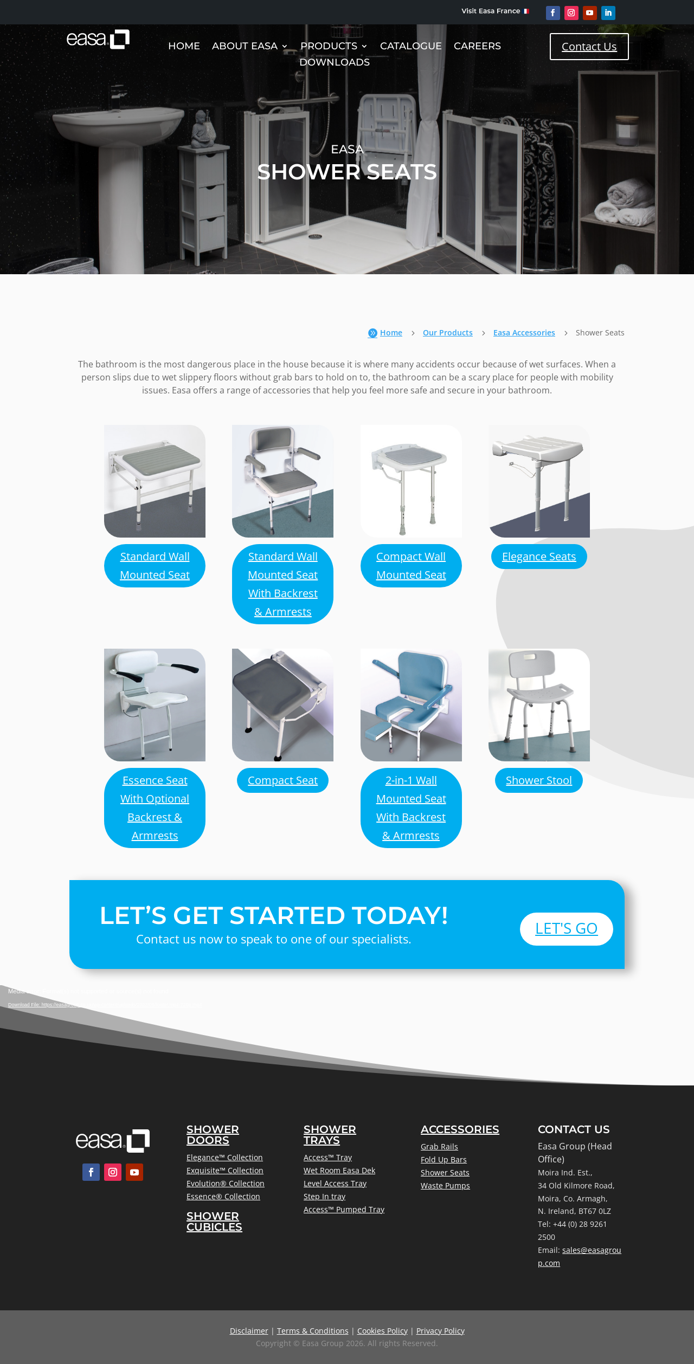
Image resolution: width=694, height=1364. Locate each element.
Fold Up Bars (444, 1159)
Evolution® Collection (226, 1183)
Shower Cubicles (214, 1221)
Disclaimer (249, 1331)
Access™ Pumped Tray (344, 1209)
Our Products (448, 332)
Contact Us (589, 46)
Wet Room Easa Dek (339, 1170)
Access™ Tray (328, 1157)
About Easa (245, 47)
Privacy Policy (440, 1331)
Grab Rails (439, 1146)
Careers (477, 47)
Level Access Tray (335, 1183)
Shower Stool (539, 780)
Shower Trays (330, 1135)
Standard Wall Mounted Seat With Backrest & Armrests (283, 584)
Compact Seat (283, 780)
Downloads (334, 63)
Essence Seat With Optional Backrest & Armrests (154, 808)
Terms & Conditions (313, 1331)
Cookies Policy (382, 1331)
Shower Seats (445, 1172)
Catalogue (411, 47)
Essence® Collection (223, 1196)
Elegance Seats (539, 556)
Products (328, 47)
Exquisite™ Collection (225, 1170)
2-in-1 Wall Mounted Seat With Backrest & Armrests (411, 808)
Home (184, 47)
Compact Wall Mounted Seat (411, 565)
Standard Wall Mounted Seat (155, 565)
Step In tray (324, 1196)
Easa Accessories (524, 332)
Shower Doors (213, 1135)
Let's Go (566, 927)
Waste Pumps (445, 1185)
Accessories (460, 1129)
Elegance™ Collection (225, 1157)
